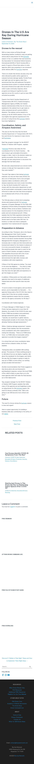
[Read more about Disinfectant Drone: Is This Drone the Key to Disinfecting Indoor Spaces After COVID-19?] (17, 480)
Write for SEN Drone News (17, 721)
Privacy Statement (17, 717)
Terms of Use (17, 715)
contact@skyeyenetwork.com (19, 743)
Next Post (17, 424)
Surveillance (13, 461)
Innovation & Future (10, 459)
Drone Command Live (17, 708)
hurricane (26, 56)
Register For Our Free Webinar (17, 694)
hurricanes (7, 138)
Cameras (7, 457)
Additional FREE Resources (17, 692)
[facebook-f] (3, 675)
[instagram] (6, 675)
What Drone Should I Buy (17, 688)
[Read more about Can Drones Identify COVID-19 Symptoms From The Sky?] (17, 450)
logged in (13, 506)
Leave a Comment (7, 41)
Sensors (7, 461)
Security (24, 459)
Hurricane (5, 148)
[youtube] (8, 675)
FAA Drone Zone (17, 701)
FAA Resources (17, 690)
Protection (19, 459)
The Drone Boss (17, 705)
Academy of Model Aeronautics (17, 703)
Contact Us (17, 719)
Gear (17, 457)
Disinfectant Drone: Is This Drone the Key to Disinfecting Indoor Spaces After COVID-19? (16, 485)
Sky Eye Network (19, 755)
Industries (22, 457)
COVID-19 (13, 457)
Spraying (7, 492)
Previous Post (17, 420)
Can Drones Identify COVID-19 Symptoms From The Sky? (16, 454)
